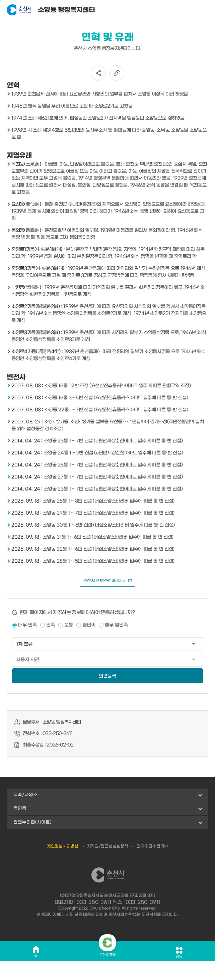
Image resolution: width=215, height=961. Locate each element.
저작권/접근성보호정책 (107, 846)
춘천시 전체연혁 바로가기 (107, 580)
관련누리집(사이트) (32, 822)
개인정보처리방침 (62, 846)
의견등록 (107, 676)
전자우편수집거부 (152, 846)
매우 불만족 (116, 625)
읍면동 (19, 808)
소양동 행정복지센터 (40, 10)
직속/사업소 (25, 794)
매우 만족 (27, 625)
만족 (50, 625)
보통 (68, 625)
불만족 (88, 625)
